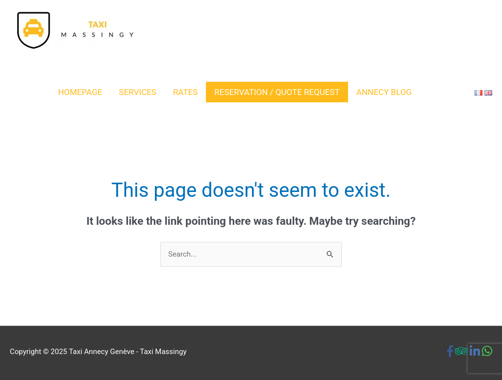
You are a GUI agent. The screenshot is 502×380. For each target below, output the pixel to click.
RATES (185, 92)
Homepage (80, 92)
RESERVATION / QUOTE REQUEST (276, 92)
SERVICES (137, 92)
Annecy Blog (384, 92)
